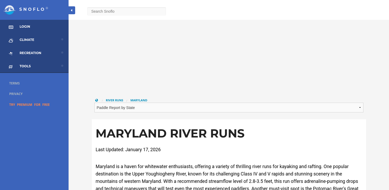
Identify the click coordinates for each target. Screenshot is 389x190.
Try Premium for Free (29, 104)
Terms (14, 83)
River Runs (114, 100)
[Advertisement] (229, 57)
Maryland (138, 100)
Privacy (16, 94)
